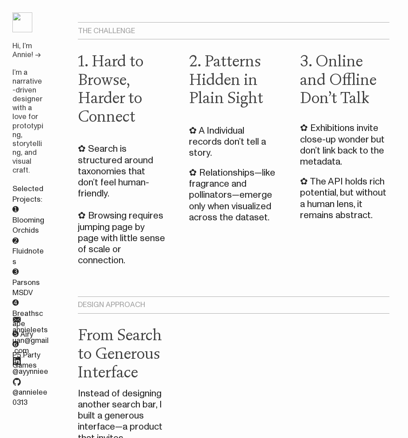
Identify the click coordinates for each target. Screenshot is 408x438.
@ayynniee (30, 371)
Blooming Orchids (28, 225)
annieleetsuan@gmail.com (30, 340)
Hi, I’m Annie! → (26, 50)
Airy (26, 334)
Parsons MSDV (26, 287)
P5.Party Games (26, 360)
